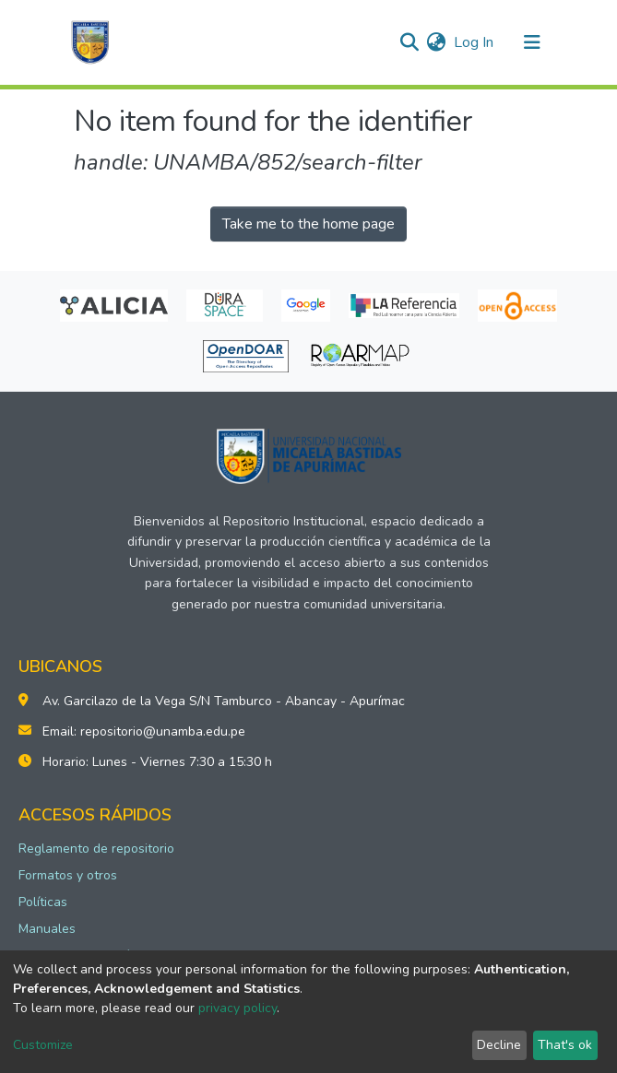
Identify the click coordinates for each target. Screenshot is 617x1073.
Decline (499, 1045)
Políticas (42, 902)
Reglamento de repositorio (96, 848)
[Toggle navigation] (532, 42)
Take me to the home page (308, 224)
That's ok (565, 1045)
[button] (436, 42)
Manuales (47, 928)
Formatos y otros (67, 875)
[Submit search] (409, 42)
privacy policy (237, 1008)
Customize (43, 1045)
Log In (474, 42)
